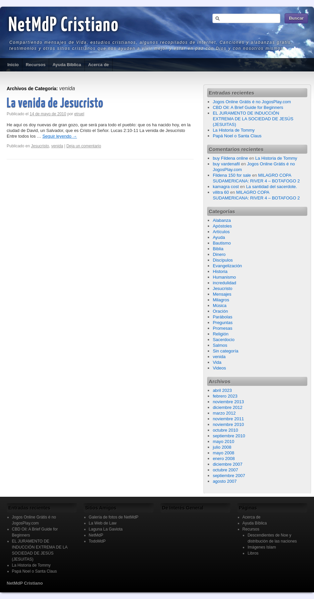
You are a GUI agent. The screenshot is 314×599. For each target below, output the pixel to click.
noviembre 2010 (228, 424)
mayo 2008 (223, 452)
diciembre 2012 (228, 407)
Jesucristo (40, 146)
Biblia (218, 248)
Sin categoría (226, 350)
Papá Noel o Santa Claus (237, 135)
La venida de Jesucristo (55, 104)
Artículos (221, 231)
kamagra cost (226, 186)
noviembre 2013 (228, 401)
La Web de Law (103, 523)
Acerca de (98, 64)
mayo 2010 (223, 441)
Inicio (13, 64)
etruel (79, 114)
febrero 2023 (225, 396)
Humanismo (224, 277)
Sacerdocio (223, 339)
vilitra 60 (221, 192)
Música (219, 305)
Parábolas (222, 316)
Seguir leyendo (59, 136)
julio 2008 (222, 447)
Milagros (221, 299)
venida (57, 146)
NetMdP (96, 535)
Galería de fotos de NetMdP (114, 517)
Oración (220, 311)
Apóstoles (222, 226)
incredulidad (224, 282)
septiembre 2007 (229, 475)
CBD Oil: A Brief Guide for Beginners (248, 107)
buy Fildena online (230, 158)
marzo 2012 (224, 413)
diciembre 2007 (228, 464)
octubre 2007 (225, 469)
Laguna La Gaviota (106, 529)
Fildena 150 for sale (232, 175)
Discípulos (223, 260)
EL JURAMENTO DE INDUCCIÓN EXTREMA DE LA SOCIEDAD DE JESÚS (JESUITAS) (253, 119)
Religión (220, 333)
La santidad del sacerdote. (271, 186)
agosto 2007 (225, 481)
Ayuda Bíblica (66, 64)
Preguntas (222, 322)
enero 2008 (224, 458)
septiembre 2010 (229, 435)
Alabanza (222, 220)
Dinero (219, 254)
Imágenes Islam (262, 547)
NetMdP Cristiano (63, 25)
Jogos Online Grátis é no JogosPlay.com (252, 101)
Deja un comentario (83, 146)
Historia (220, 271)
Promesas (222, 328)
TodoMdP (97, 541)
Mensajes (222, 294)
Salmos (220, 345)
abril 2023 (222, 390)
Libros (253, 553)
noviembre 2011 (228, 418)
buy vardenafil (226, 163)
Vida (217, 362)
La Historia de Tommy (234, 130)
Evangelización (227, 265)
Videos (219, 367)
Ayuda (219, 237)
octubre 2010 (225, 430)
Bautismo (222, 243)
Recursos (35, 64)
